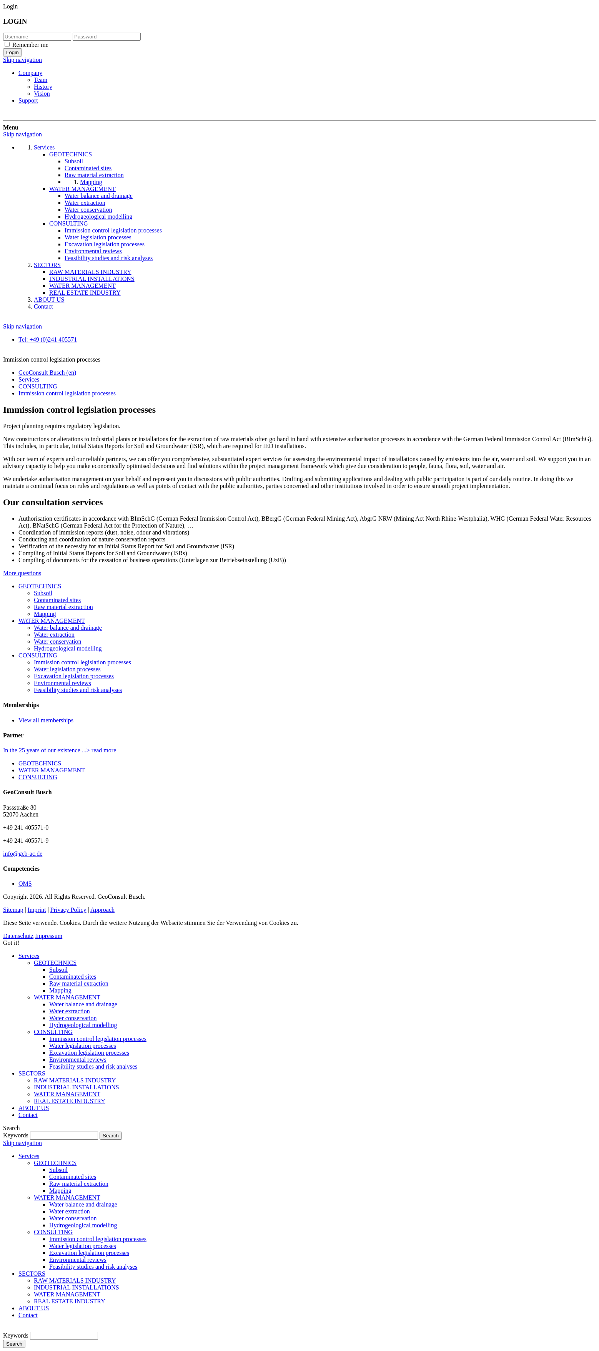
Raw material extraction (63, 607)
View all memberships (45, 720)
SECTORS (31, 1073)
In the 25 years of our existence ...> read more (59, 750)
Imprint (37, 909)
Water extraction (54, 634)
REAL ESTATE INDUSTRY (69, 1101)
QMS (25, 883)
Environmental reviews (62, 683)
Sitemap (13, 909)
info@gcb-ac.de (22, 853)
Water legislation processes (67, 669)
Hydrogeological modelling (67, 648)
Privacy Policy (68, 909)
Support (28, 100)
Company (30, 73)
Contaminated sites (57, 600)
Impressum (48, 936)
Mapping (45, 614)
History (43, 86)
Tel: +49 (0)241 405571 (47, 339)
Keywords (15, 1135)
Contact (28, 1115)
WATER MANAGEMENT (51, 620)
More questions (22, 573)
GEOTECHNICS (39, 586)
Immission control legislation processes (82, 662)
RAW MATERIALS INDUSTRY (75, 1080)
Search (14, 1344)
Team (40, 79)
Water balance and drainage (68, 627)
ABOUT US (33, 1108)
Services (28, 956)
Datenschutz (18, 936)
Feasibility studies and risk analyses (78, 690)
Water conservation (58, 641)
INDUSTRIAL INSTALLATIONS (76, 1087)
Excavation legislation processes (74, 676)
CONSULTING (37, 655)
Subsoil (43, 593)
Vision (42, 93)
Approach (102, 909)
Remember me (30, 44)
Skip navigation (22, 59)
